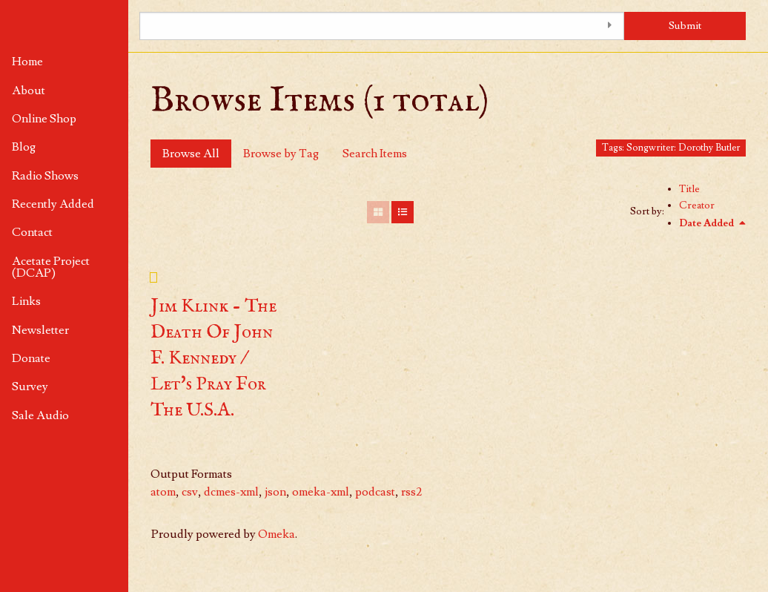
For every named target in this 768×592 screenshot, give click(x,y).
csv (190, 491)
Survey (30, 386)
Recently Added (53, 204)
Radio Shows (45, 175)
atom (163, 491)
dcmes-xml (231, 491)
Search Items (374, 153)
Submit (685, 26)
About (28, 90)
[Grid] (378, 212)
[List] (402, 212)
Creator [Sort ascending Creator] (697, 205)
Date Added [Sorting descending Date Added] (707, 223)
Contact (32, 232)
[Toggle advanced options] (609, 26)
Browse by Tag (281, 153)
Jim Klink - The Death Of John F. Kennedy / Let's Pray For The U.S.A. (213, 358)
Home (27, 61)
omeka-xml (320, 491)
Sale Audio (40, 415)
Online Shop (44, 118)
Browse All (190, 153)
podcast (375, 491)
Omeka (276, 534)
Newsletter (40, 330)
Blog (24, 146)
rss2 (411, 491)
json (275, 491)
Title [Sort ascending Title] (689, 189)
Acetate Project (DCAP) (51, 267)
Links (26, 301)
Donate (31, 358)
